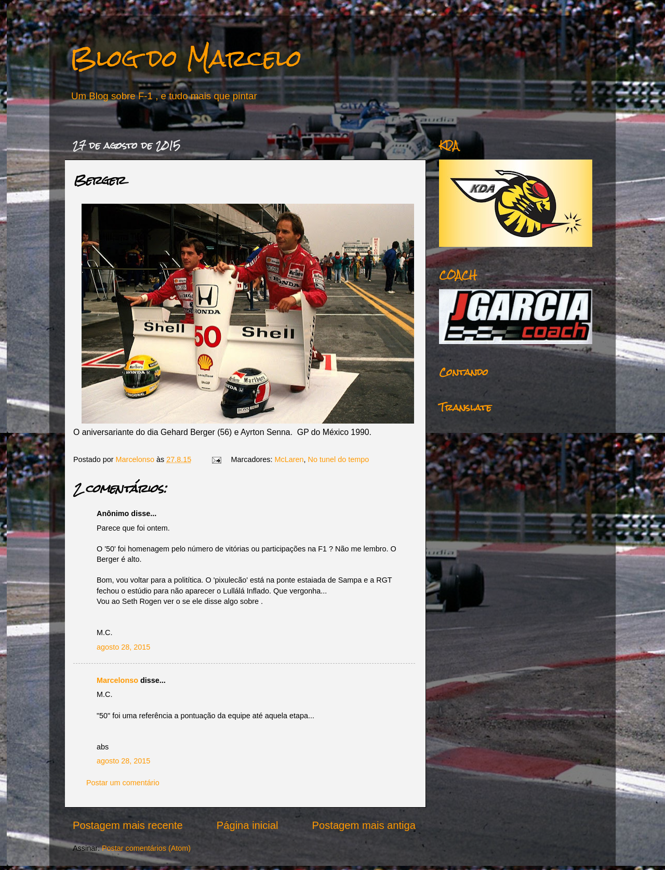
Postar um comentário (122, 783)
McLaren (289, 459)
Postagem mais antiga (364, 825)
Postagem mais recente (128, 825)
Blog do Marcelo (186, 58)
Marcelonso (136, 459)
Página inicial (247, 825)
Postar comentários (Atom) (146, 848)
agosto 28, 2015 (123, 647)
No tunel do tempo (338, 459)
